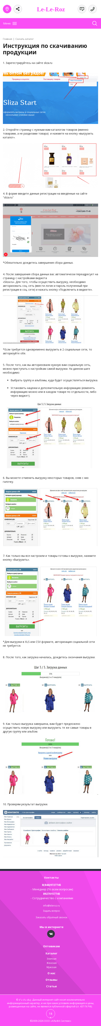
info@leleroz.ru (51, 905)
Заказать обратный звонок (51, 917)
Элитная (51, 958)
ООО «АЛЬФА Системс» (57, 1021)
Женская (52, 963)
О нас (51, 973)
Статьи (51, 986)
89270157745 (51, 894)
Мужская (51, 967)
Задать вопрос (51, 910)
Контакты (51, 877)
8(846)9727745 (51, 885)
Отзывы (51, 980)
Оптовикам (51, 946)
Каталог (51, 953)
